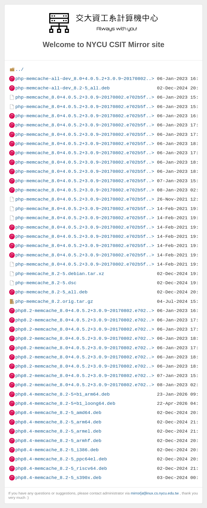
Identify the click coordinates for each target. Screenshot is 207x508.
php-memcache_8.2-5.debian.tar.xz (59, 273)
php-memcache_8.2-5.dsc (45, 283)
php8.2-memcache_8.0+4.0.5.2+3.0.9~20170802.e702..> (84, 310)
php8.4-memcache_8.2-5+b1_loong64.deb (65, 403)
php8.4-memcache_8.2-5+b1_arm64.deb (62, 394)
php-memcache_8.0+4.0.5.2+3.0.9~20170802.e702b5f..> (84, 97)
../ (19, 69)
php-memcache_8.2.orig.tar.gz (54, 301)
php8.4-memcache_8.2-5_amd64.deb (58, 412)
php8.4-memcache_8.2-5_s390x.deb (58, 477)
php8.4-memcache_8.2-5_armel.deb (58, 431)
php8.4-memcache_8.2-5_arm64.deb (58, 422)
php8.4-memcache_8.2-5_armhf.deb (58, 440)
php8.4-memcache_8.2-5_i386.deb (56, 450)
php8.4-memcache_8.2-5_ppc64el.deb (61, 459)
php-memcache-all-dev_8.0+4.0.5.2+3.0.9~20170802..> (84, 78)
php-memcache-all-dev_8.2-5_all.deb (62, 88)
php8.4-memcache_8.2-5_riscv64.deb (61, 468)
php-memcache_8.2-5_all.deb (51, 292)
